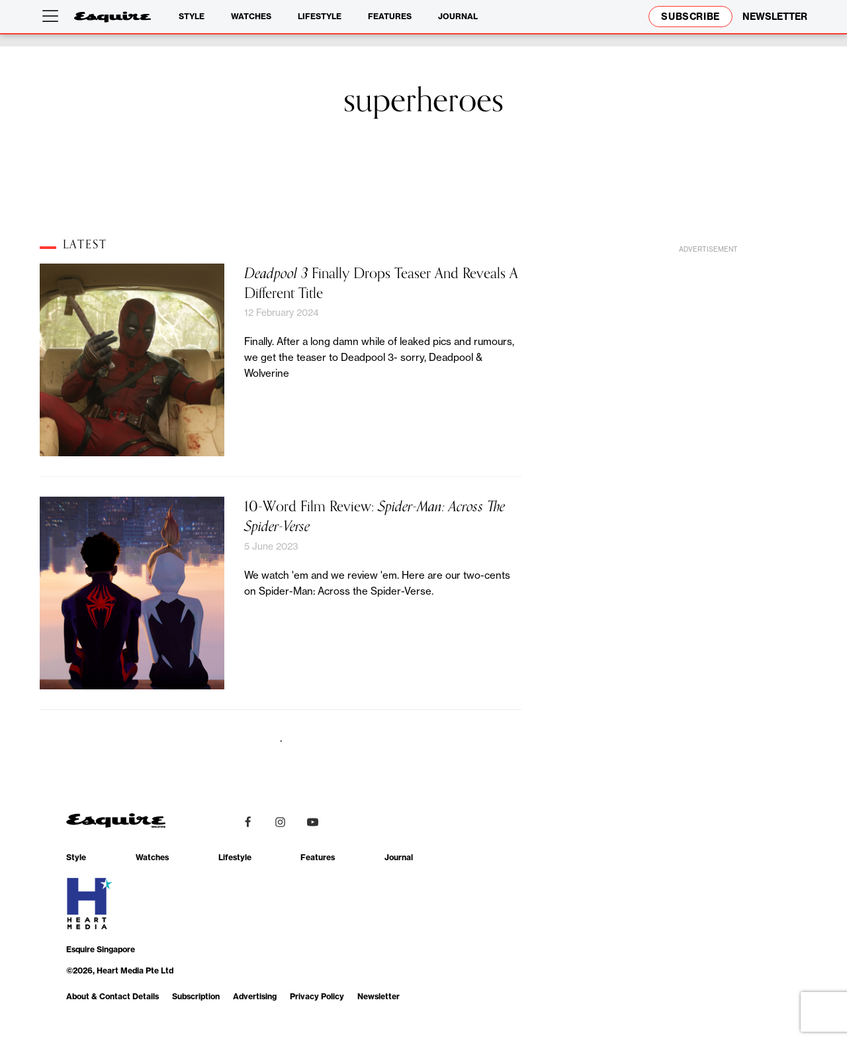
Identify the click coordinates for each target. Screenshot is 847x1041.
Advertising (255, 996)
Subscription (196, 996)
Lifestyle (319, 16)
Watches (251, 16)
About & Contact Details (112, 996)
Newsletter (378, 996)
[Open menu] (53, 17)
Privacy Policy (317, 996)
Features (390, 16)
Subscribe (690, 17)
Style (191, 16)
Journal (458, 16)
